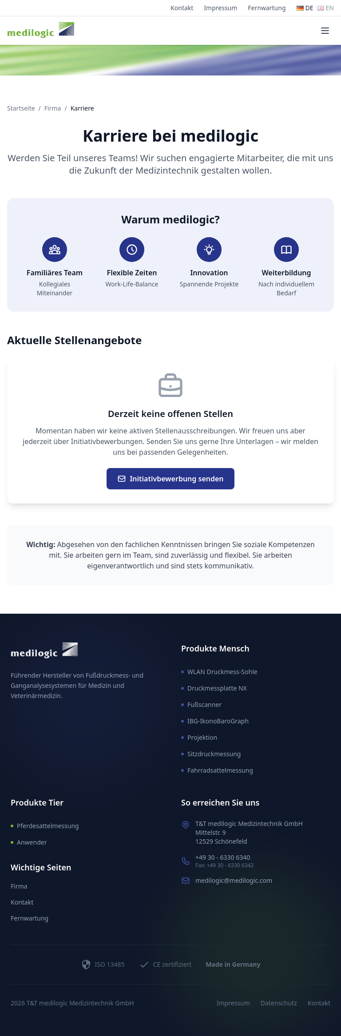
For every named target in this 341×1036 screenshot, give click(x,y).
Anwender (29, 842)
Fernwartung (266, 8)
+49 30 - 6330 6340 (222, 857)
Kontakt (181, 8)
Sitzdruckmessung (211, 754)
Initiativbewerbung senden (170, 479)
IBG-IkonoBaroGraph (215, 721)
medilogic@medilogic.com (233, 880)
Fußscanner (201, 704)
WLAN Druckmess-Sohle (219, 671)
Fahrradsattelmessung (217, 770)
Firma (52, 108)
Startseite (21, 108)
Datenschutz (279, 1003)
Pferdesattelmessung (45, 826)
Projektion (199, 737)
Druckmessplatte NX (214, 688)
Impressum (220, 8)
